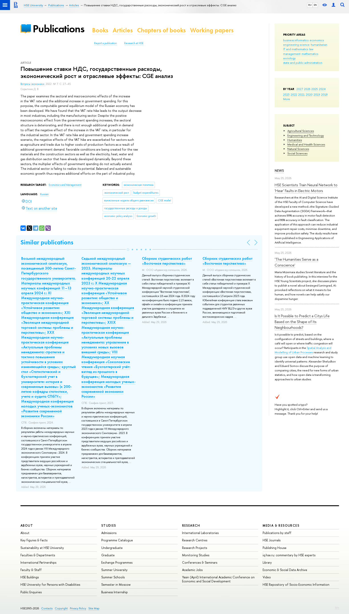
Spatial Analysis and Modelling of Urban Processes (303, 350)
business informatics (295, 40)
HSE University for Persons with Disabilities (50, 584)
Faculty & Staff (31, 570)
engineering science (296, 45)
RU (310, 4)
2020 (309, 94)
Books (100, 30)
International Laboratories (200, 533)
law (311, 49)
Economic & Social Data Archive (285, 570)
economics (317, 40)
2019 (317, 94)
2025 (314, 89)
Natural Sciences (298, 149)
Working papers (211, 30)
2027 (299, 89)
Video (267, 577)
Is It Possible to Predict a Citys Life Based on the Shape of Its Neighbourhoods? (302, 321)
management (291, 54)
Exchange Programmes (116, 562)
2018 (324, 94)
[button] (128, 249)
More (286, 99)
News (279, 170)
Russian (44, 194)
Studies (108, 525)
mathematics (310, 54)
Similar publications (46, 242)
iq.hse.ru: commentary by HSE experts (289, 555)
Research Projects (194, 548)
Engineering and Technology (305, 135)
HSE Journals (271, 540)
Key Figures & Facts (33, 540)
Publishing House (274, 548)
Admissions (108, 533)
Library (267, 562)
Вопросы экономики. (33, 84)
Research (191, 525)
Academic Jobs (192, 570)
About (26, 525)
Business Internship (114, 592)
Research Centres (194, 540)
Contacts (47, 608)
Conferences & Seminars (199, 562)
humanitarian (319, 45)
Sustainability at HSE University (42, 548)
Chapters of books (161, 30)
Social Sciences (297, 153)
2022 (294, 94)
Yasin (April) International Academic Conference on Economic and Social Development (218, 579)
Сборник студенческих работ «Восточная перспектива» (167, 261)
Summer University (114, 570)
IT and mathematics (295, 49)
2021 (301, 94)
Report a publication (105, 43)
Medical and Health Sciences (306, 144)
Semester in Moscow (116, 584)
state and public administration (302, 63)
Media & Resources (281, 525)
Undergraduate (112, 548)
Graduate (108, 555)
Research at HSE (134, 43)
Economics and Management (65, 185)
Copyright (61, 608)
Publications (58, 28)
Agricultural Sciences (300, 131)
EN (315, 4)
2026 (307, 89)
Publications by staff (277, 533)
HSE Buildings (29, 577)
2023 (286, 94)
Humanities (294, 140)
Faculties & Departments (37, 555)
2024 (322, 89)
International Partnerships (38, 562)
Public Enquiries (31, 592)
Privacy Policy (78, 608)
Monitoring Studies (195, 555)
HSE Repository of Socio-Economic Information (296, 584)
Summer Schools (113, 577)
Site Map (93, 608)
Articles (123, 30)
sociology (289, 58)
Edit (337, 607)
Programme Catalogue (117, 540)
